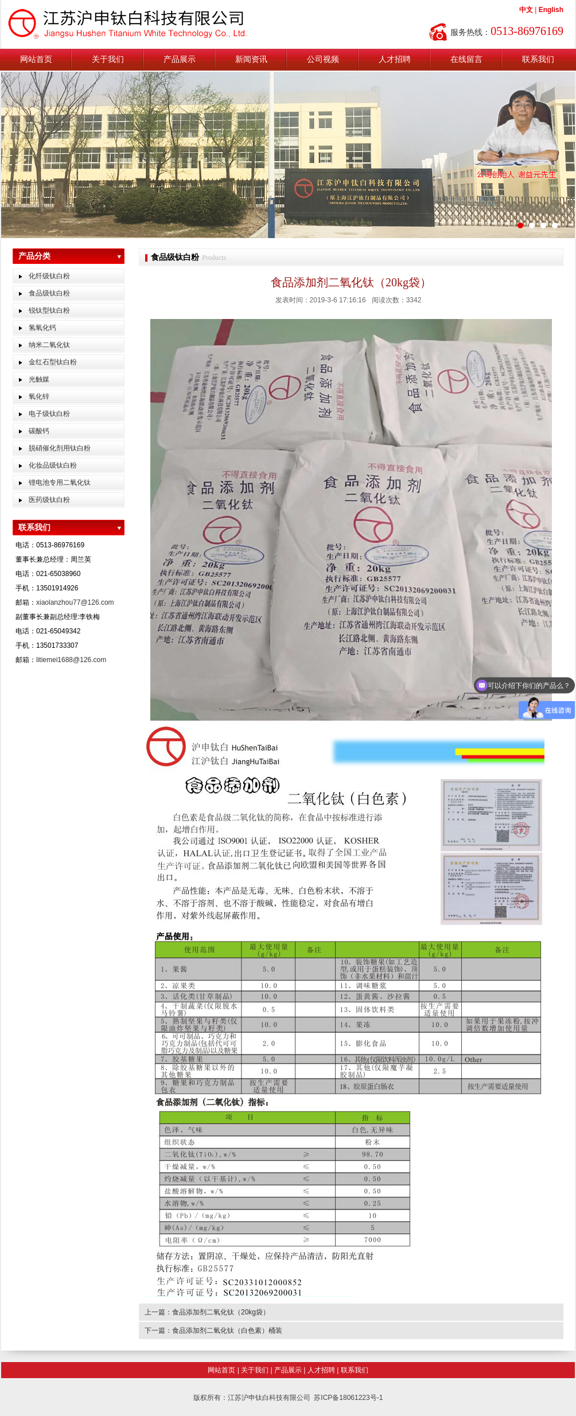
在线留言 (466, 59)
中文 (526, 10)
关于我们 (108, 59)
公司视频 (323, 59)
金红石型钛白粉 (53, 362)
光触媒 (39, 379)
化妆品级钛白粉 (53, 465)
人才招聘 (395, 59)
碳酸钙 (39, 431)
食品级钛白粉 (49, 293)
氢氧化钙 (42, 328)
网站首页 (36, 59)
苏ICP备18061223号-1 (348, 1398)
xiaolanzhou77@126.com (75, 602)
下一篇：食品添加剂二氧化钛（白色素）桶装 (213, 1330)
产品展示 (180, 59)
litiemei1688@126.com (71, 660)
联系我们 (538, 59)
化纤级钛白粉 (49, 276)
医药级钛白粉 (49, 500)
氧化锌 (39, 396)
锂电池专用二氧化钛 (60, 483)
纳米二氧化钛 (49, 345)
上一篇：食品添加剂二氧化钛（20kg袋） (207, 1312)
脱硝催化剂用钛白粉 (60, 448)
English (551, 10)
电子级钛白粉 (49, 414)
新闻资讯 (251, 59)
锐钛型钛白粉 (49, 310)
